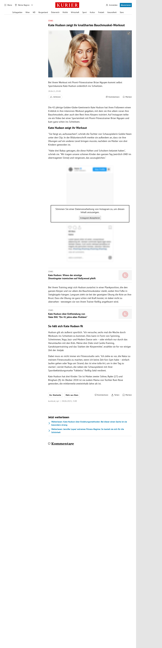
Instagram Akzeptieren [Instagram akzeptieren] (90, 218)
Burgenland (43, 12)
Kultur (92, 12)
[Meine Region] (22, 5)
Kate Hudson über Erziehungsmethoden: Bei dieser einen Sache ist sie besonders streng (87, 423)
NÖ (34, 12)
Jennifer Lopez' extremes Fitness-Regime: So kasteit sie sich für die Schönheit (86, 431)
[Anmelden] (112, 5)
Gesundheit (112, 12)
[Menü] (8, 5)
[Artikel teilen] (115, 395)
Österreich (55, 12)
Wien (28, 12)
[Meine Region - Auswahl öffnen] (32, 5)
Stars (122, 12)
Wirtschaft (75, 12)
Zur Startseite (55, 395)
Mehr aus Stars (72, 395)
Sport (84, 12)
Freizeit (101, 12)
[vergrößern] (129, 33)
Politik (65, 12)
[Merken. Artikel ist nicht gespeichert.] (127, 97)
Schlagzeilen (17, 12)
